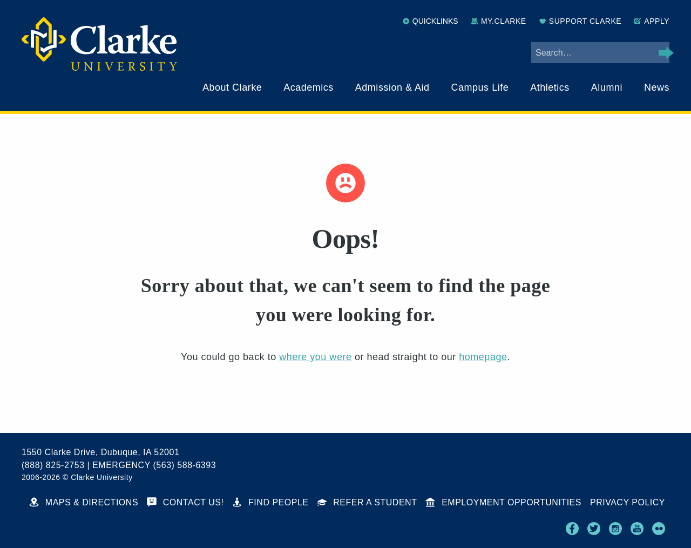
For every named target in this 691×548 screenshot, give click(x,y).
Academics (308, 87)
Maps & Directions (83, 502)
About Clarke (232, 87)
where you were (315, 356)
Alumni (606, 87)
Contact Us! (185, 502)
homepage (483, 356)
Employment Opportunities (503, 502)
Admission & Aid (392, 87)
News (656, 87)
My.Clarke (498, 21)
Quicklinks (430, 21)
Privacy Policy (627, 502)
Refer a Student (367, 502)
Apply (651, 21)
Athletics (550, 87)
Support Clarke (580, 21)
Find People (270, 502)
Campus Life (480, 87)
